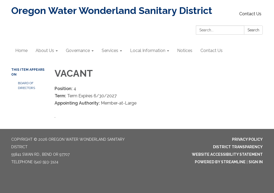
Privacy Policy (247, 139)
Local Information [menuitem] (147, 50)
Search (253, 30)
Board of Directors (26, 85)
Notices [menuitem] (184, 50)
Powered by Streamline (220, 162)
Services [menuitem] (110, 50)
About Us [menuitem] (45, 50)
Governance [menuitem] (78, 50)
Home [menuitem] (21, 50)
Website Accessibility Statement (227, 154)
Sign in (256, 162)
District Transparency (238, 147)
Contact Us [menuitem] (211, 50)
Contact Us (250, 13)
